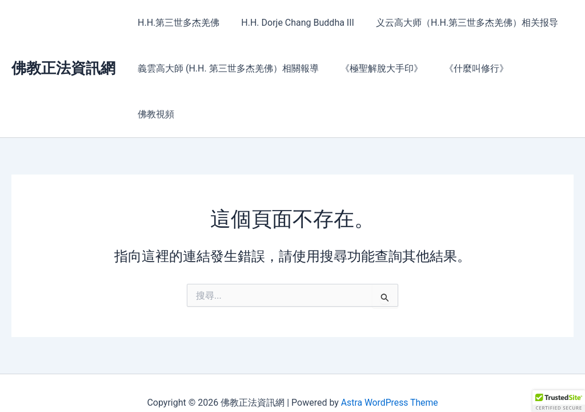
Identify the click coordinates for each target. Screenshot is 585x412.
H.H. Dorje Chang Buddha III (292, 22)
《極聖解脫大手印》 (376, 68)
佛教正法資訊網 (63, 45)
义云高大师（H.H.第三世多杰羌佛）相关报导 (458, 22)
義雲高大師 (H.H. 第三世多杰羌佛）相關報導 (226, 68)
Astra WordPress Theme (389, 383)
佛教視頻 (536, 68)
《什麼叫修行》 (468, 68)
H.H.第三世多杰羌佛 (177, 22)
